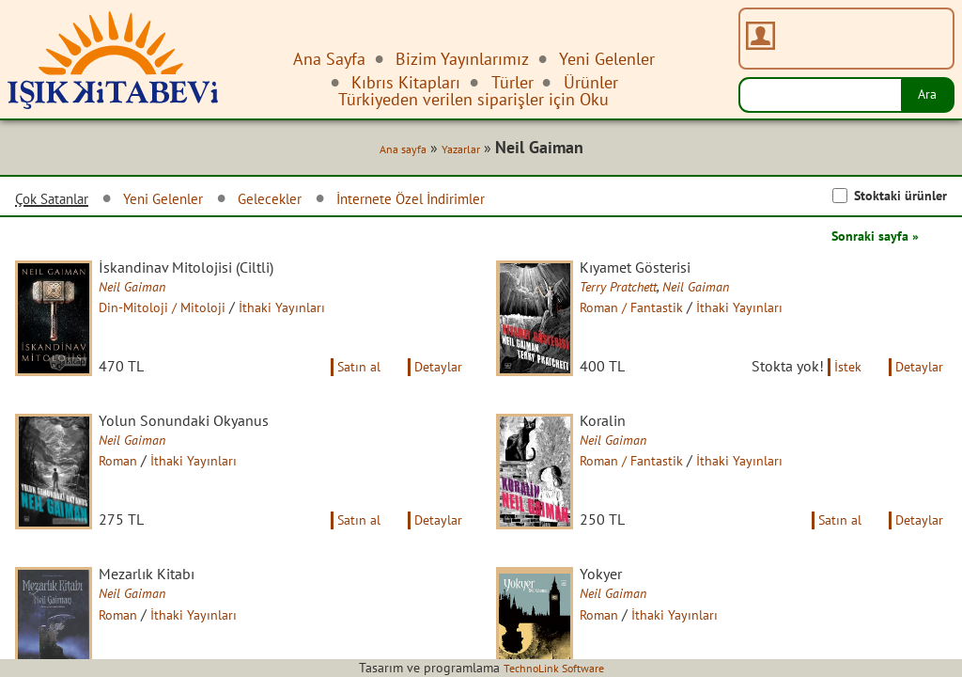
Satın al (345, 389)
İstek (835, 389)
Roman (135, 486)
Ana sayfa (390, 152)
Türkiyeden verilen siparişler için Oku (473, 99)
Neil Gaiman (149, 292)
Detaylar (435, 389)
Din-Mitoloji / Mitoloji (183, 313)
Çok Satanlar (60, 202)
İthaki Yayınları (313, 313)
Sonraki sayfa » (868, 238)
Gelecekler (308, 202)
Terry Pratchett (637, 292)
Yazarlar (454, 152)
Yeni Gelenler (188, 202)
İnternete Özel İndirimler (469, 202)
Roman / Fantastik (652, 313)
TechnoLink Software (553, 667)
